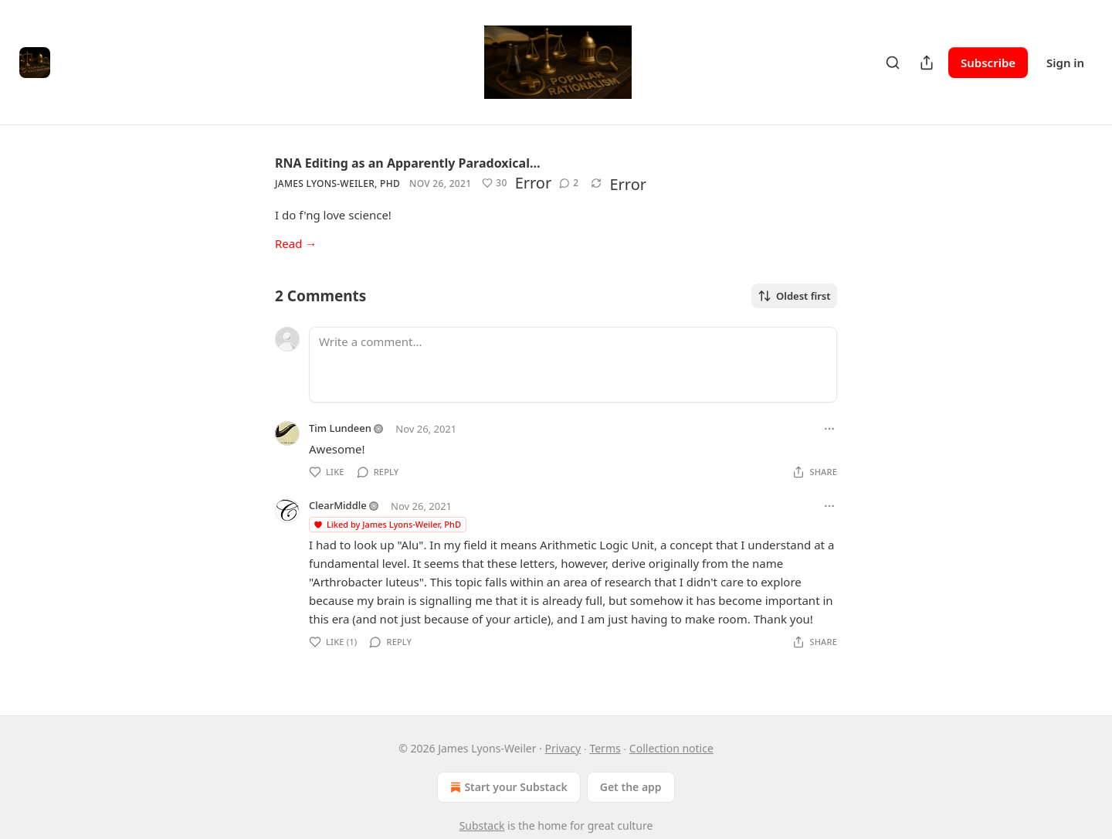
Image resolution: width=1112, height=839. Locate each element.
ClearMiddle (338, 505)
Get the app (631, 787)
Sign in (1065, 62)
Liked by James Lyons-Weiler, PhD (387, 524)
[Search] (892, 62)
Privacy (563, 748)
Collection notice (671, 748)
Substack (482, 825)
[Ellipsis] (829, 428)
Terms (604, 748)
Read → (296, 243)
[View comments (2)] (568, 183)
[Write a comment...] (573, 365)
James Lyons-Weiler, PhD (337, 183)
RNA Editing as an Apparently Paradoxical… (408, 163)
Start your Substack (507, 787)
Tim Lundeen (340, 428)
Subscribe (988, 62)
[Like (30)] (494, 183)
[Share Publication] (926, 62)
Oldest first (794, 296)
